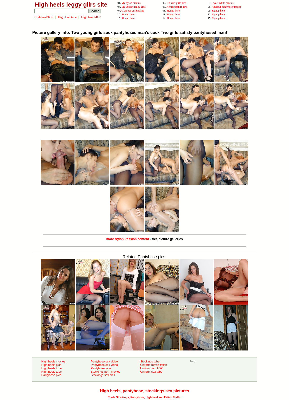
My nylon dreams (131, 3)
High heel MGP (91, 17)
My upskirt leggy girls (133, 6)
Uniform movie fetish (153, 365)
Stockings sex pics (103, 375)
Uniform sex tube (151, 371)
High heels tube (51, 368)
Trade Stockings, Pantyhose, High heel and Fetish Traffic (144, 397)
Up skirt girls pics (176, 3)
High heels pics (51, 365)
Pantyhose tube (101, 368)
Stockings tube (149, 361)
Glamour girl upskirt (132, 10)
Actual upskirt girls (176, 6)
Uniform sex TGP (151, 368)
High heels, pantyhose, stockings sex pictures (144, 391)
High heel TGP (44, 17)
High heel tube (67, 17)
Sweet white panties (222, 3)
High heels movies (53, 361)
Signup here (173, 10)
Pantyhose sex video (104, 361)
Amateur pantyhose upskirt (226, 6)
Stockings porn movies (105, 371)
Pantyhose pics (51, 375)
